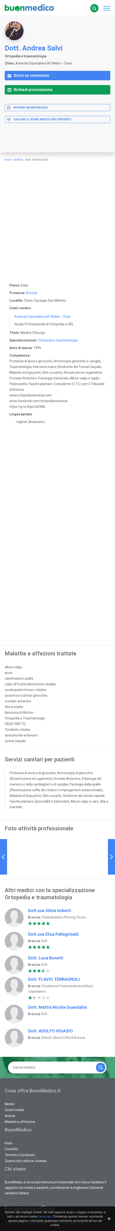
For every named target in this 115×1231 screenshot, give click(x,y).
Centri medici (14, 1110)
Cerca (94, 8)
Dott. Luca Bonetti (45, 957)
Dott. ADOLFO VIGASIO (50, 1030)
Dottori (18, 159)
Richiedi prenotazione (30, 89)
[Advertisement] (55, 142)
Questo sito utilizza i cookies (26, 1161)
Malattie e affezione (20, 1122)
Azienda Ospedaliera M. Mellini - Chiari (42, 316)
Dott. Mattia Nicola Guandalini (57, 1007)
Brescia (31, 293)
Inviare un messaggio (27, 107)
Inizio (8, 159)
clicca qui (44, 1216)
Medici (9, 1104)
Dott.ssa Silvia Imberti (49, 910)
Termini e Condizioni (20, 1155)
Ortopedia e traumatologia (57, 340)
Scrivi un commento (28, 75)
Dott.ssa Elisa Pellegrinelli (53, 934)
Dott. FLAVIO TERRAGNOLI (54, 979)
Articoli (10, 1116)
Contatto (11, 1149)
